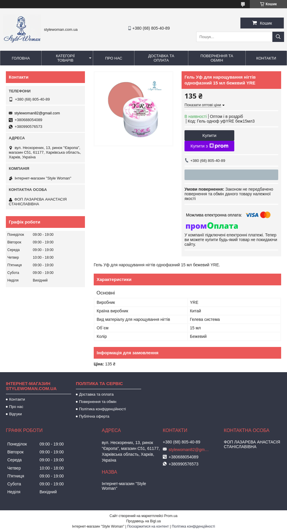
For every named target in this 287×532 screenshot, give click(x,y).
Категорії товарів (65, 58)
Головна (21, 58)
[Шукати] (278, 37)
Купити (209, 135)
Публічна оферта (94, 416)
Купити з (209, 146)
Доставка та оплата (161, 58)
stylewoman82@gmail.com (37, 113)
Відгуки (15, 414)
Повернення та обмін (217, 58)
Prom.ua (170, 516)
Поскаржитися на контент (148, 526)
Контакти (266, 58)
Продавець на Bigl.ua (143, 521)
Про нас (113, 58)
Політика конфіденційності (102, 409)
